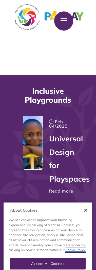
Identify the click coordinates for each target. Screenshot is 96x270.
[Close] (85, 214)
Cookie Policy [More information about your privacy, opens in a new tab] (75, 254)
